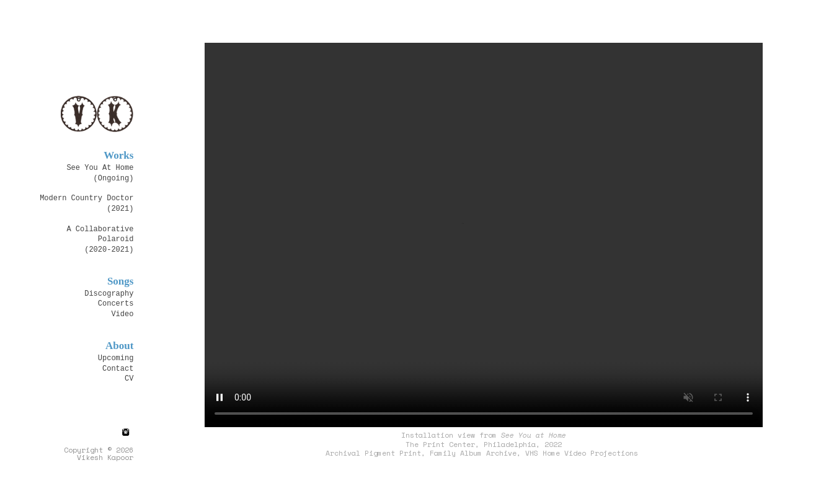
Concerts (116, 303)
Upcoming (116, 357)
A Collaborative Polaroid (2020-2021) (99, 238)
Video (122, 313)
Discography (108, 293)
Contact (117, 368)
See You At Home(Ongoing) (99, 172)
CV (129, 378)
